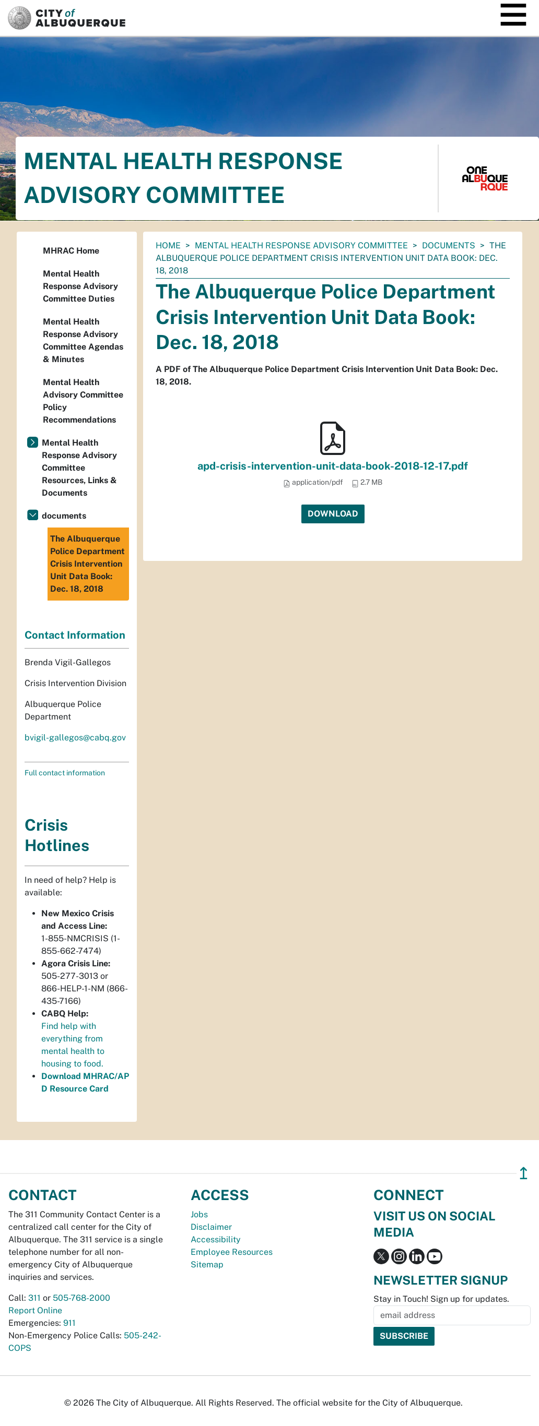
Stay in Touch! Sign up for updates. (441, 1299)
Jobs (199, 1214)
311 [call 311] (34, 1298)
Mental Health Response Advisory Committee (301, 245)
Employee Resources (232, 1252)
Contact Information (75, 635)
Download (333, 514)
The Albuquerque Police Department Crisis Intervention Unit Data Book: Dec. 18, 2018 (87, 564)
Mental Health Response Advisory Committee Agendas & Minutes (83, 340)
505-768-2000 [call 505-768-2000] (81, 1298)
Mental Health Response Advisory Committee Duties (80, 286)
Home (168, 245)
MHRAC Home (71, 251)
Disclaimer (211, 1227)
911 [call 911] (69, 1323)
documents (448, 245)
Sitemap (207, 1264)
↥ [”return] (524, 1173)
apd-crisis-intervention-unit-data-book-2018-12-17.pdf (332, 466)
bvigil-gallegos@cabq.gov (75, 737)
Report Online (35, 1310)
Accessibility (216, 1239)
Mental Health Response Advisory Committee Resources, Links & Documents (79, 468)
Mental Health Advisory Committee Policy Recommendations (83, 401)
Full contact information (65, 773)
